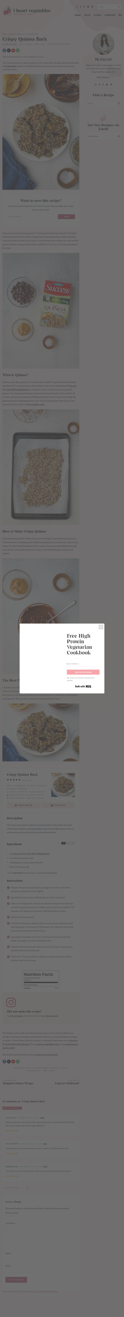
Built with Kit (83, 686)
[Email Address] (83, 664)
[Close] (101, 627)
